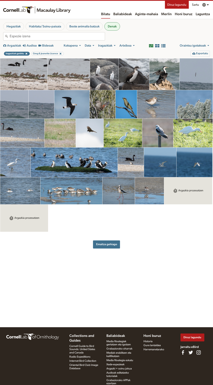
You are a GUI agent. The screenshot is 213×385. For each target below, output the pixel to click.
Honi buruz (184, 14)
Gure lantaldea (152, 345)
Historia (148, 341)
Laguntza (203, 14)
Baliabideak (122, 14)
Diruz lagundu (176, 4)
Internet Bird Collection (82, 361)
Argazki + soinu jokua (119, 368)
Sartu (195, 4)
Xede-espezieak (115, 364)
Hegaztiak (14, 26)
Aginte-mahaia (146, 14)
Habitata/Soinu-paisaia (45, 26)
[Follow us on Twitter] (190, 352)
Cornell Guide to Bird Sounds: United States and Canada (82, 349)
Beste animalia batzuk (84, 26)
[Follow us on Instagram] (198, 352)
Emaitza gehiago (106, 244)
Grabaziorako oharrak (119, 348)
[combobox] (57, 36)
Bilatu (105, 14)
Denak (112, 26)
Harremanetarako (153, 349)
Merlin (166, 14)
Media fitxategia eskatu (119, 360)
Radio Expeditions (79, 356)
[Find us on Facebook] (182, 352)
